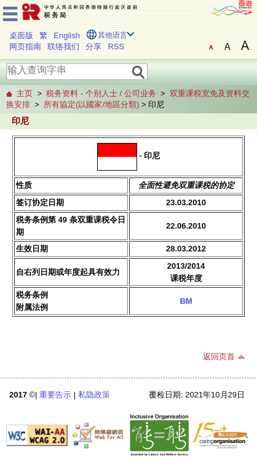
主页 (25, 93)
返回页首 (219, 356)
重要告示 (55, 394)
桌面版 (21, 35)
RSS (116, 46)
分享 (93, 46)
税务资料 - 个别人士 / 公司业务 (101, 93)
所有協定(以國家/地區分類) (91, 104)
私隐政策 (94, 394)
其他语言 (112, 35)
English (66, 35)
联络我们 (63, 46)
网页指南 (25, 46)
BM (186, 301)
